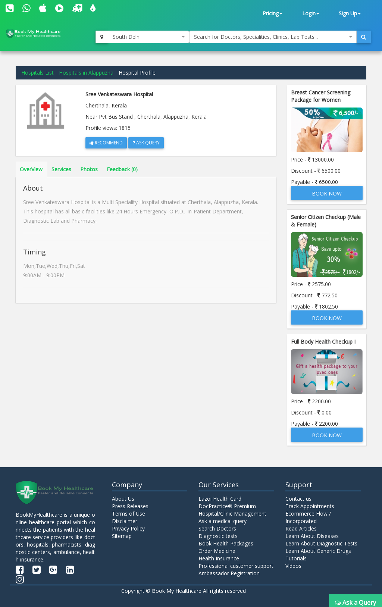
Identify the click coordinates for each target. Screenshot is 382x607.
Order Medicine (216, 550)
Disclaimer (124, 521)
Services (61, 169)
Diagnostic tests (218, 535)
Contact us (298, 498)
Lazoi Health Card (219, 498)
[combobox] (148, 37)
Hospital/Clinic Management (232, 513)
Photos (89, 169)
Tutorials (296, 558)
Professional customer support (235, 565)
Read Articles (301, 528)
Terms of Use (128, 513)
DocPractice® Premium (227, 506)
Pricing (272, 13)
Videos (293, 565)
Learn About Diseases (312, 535)
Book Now (327, 193)
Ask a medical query (222, 521)
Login (310, 13)
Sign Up (350, 13)
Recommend (106, 143)
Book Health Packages (225, 543)
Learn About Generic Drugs (318, 550)
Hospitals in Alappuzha (86, 72)
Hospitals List (37, 72)
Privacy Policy (128, 528)
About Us (123, 498)
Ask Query (146, 143)
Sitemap (122, 535)
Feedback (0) (122, 169)
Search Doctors (217, 528)
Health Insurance (218, 558)
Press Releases (130, 506)
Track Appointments (309, 506)
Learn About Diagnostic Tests (321, 543)
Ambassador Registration (229, 573)
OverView (31, 169)
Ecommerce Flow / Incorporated (308, 517)
